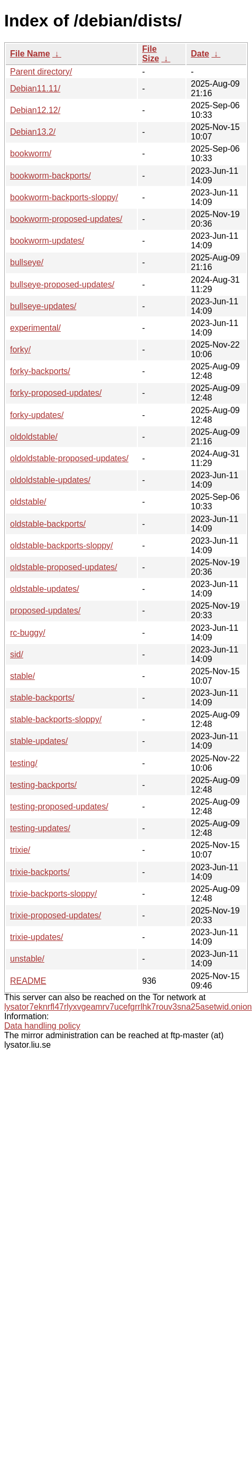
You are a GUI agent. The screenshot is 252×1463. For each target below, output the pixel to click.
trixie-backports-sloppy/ (53, 893)
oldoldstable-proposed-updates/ (69, 458)
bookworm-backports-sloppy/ (64, 197)
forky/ (20, 349)
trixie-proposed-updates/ (55, 915)
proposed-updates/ (45, 610)
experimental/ (35, 327)
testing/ (24, 763)
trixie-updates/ (36, 937)
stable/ (22, 676)
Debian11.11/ (35, 88)
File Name (30, 53)
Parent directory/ (41, 71)
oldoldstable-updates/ (50, 480)
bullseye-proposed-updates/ (62, 284)
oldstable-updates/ (44, 588)
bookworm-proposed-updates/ (66, 219)
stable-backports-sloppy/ (55, 719)
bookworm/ (30, 153)
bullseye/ (26, 262)
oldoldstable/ (34, 436)
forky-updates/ (36, 415)
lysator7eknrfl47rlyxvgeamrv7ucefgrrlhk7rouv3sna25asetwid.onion (128, 1006)
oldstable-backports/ (48, 523)
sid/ (16, 654)
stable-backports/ (42, 697)
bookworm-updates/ (47, 240)
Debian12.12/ (35, 110)
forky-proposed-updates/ (55, 392)
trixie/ (20, 849)
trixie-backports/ (40, 872)
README (28, 980)
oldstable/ (28, 501)
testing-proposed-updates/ (59, 806)
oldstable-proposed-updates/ (63, 567)
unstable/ (27, 958)
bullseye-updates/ (43, 306)
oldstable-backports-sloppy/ (61, 545)
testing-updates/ (40, 828)
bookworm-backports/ (50, 175)
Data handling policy (42, 1025)
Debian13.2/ (32, 131)
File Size (150, 53)
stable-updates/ (39, 741)
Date (200, 53)
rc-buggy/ (27, 632)
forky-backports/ (40, 371)
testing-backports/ (43, 784)
